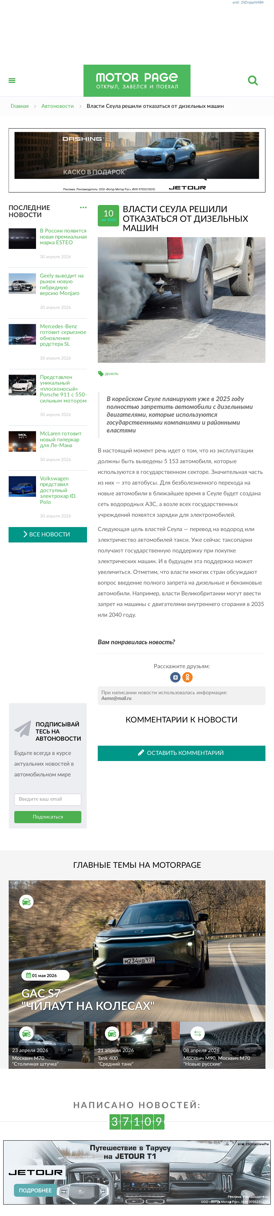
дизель (111, 373)
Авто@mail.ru (116, 698)
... (83, 207)
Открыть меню (12, 88)
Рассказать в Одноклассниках (187, 677)
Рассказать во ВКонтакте (175, 677)
